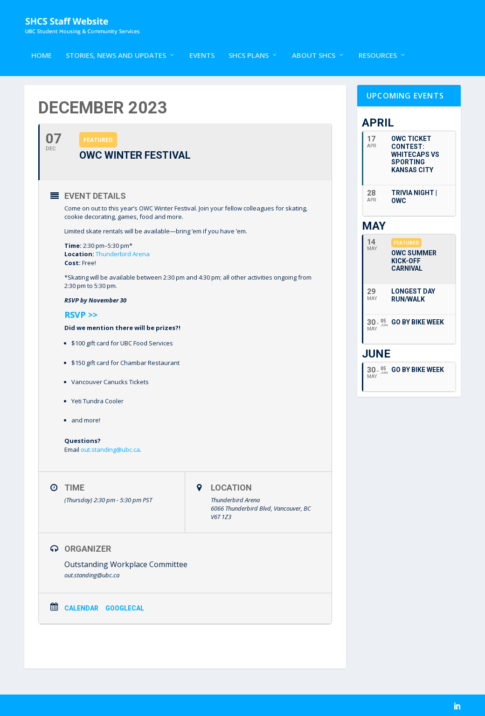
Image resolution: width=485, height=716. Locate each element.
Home (41, 45)
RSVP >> (80, 314)
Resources (378, 45)
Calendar (81, 607)
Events (202, 45)
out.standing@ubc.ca (110, 448)
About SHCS (313, 45)
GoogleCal (124, 607)
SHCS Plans (249, 45)
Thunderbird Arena (123, 253)
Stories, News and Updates (116, 45)
